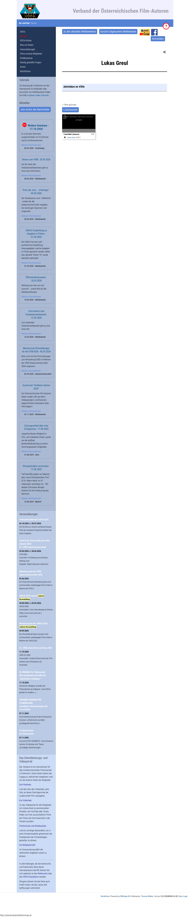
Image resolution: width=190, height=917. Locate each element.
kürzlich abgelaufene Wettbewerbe (118, 31)
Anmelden (158, 38)
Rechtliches (25, 71)
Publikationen (26, 58)
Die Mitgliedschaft (27, 845)
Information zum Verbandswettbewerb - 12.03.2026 (36, 314)
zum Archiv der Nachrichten (35, 109)
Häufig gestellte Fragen (30, 62)
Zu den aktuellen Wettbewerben (79, 31)
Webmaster (43, 873)
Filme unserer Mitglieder (31, 53)
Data (180, 896)
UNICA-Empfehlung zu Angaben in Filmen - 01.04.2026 (36, 233)
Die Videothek (25, 800)
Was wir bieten (26, 45)
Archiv (23, 66)
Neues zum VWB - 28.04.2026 (36, 159)
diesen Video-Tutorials (39, 95)
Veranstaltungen (27, 49)
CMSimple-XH (125, 896)
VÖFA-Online (25, 40)
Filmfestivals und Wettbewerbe (32, 826)
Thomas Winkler (147, 896)
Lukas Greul (69, 137)
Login (185, 896)
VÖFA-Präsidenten (31, 876)
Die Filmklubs (25, 784)
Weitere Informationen (31, 145)
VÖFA (22, 31)
